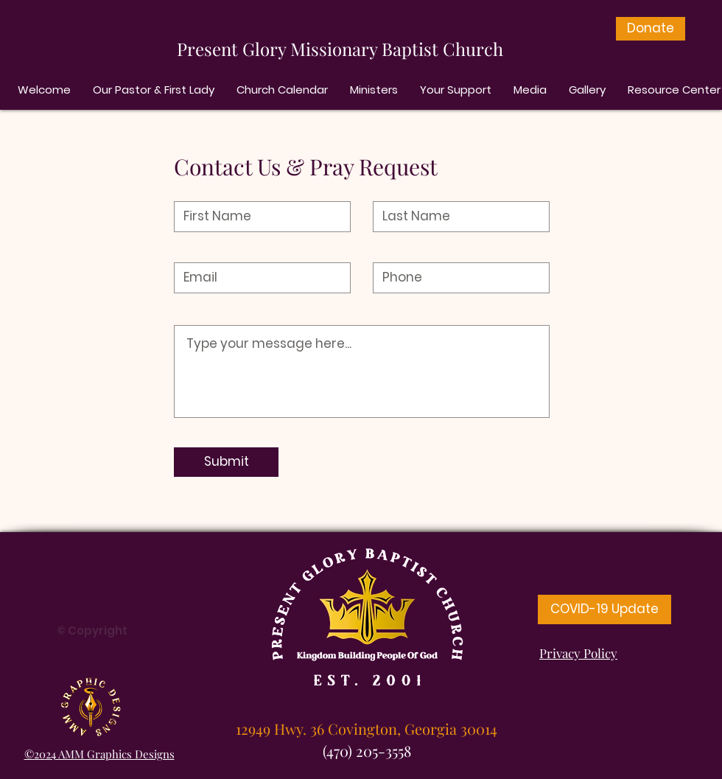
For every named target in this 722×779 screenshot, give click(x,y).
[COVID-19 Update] (604, 609)
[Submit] (226, 462)
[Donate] (650, 29)
